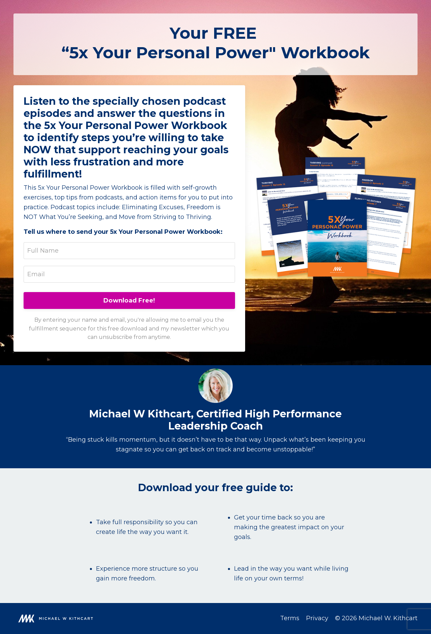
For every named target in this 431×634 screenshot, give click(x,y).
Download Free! (129, 300)
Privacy (317, 618)
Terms (289, 618)
